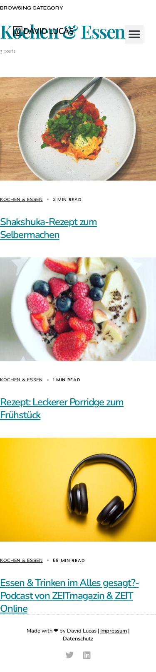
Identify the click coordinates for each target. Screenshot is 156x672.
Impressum (113, 631)
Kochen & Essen (21, 199)
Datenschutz (78, 639)
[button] (134, 34)
